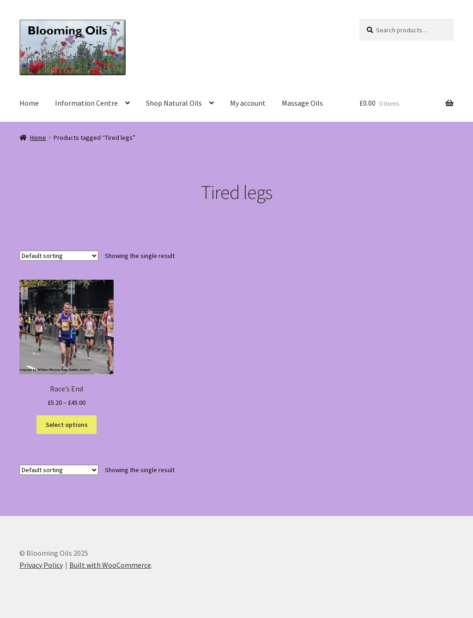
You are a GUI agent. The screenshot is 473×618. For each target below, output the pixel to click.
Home (29, 103)
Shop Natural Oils (174, 103)
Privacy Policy (41, 565)
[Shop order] (58, 256)
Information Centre (86, 103)
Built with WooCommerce (110, 565)
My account (248, 103)
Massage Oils (302, 103)
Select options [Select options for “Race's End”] (67, 424)
